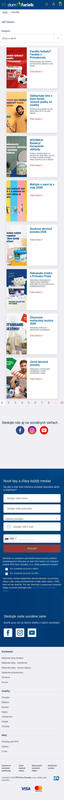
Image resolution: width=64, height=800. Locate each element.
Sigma (5, 712)
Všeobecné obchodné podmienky (6, 768)
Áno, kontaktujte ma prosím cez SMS (24, 573)
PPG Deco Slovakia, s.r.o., (26, 778)
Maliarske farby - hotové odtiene (16, 668)
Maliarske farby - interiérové (14, 663)
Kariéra (5, 746)
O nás (4, 751)
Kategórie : (6, 31)
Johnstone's (7, 717)
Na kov (5, 682)
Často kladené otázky (22, 768)
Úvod (5, 12)
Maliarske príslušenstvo (12, 672)
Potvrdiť (32, 548)
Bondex (5, 707)
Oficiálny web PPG (10, 741)
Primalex (6, 697)
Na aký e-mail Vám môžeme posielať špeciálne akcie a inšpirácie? (31, 488)
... (55, 402)
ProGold (5, 726)
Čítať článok (36, 71)
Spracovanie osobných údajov (37, 768)
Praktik (5, 722)
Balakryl (5, 702)
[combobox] (10, 538)
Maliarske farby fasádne (12, 658)
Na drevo (6, 677)
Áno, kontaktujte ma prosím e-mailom (24, 569)
